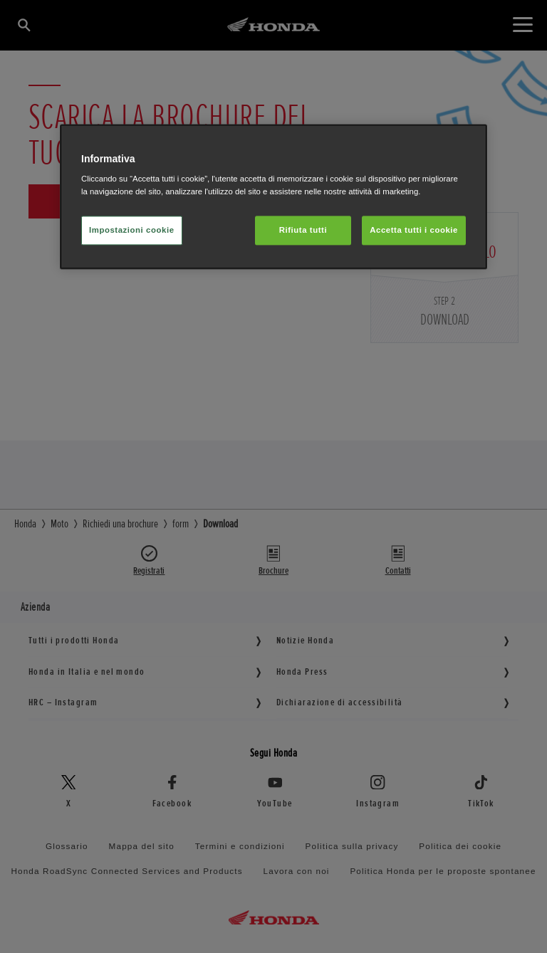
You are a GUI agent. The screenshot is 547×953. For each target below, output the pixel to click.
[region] (273, 197)
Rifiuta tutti (303, 230)
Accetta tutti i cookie (414, 230)
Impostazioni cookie (131, 230)
